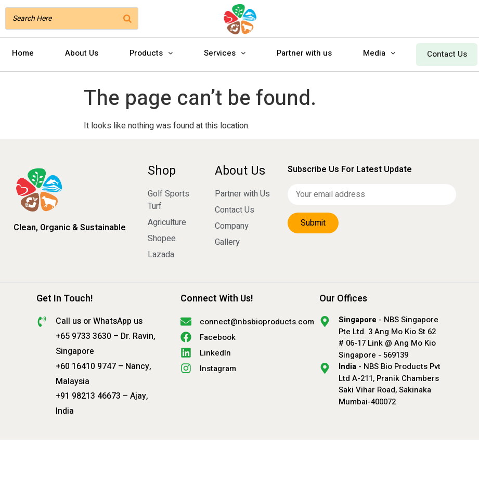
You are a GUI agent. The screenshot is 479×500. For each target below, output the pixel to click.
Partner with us (367, 53)
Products (214, 53)
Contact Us (446, 73)
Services (287, 53)
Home (86, 53)
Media (442, 53)
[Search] (127, 18)
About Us (144, 53)
